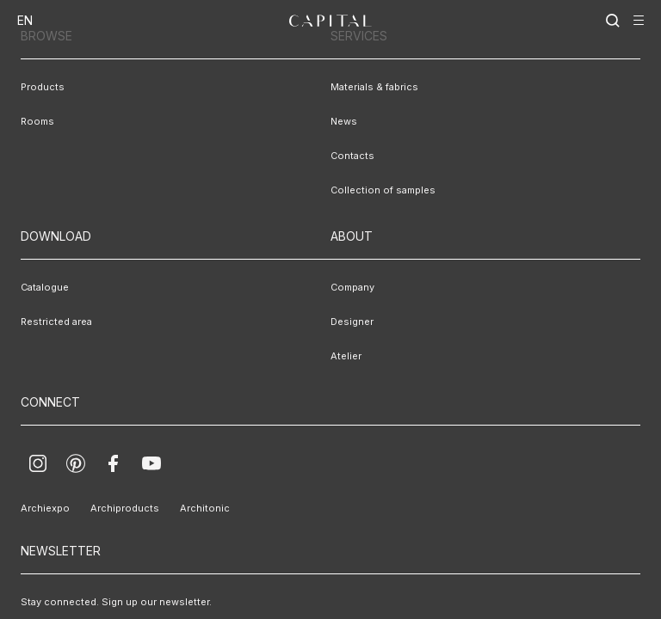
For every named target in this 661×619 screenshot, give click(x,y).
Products (43, 87)
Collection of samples (383, 190)
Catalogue (45, 287)
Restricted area (56, 322)
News (343, 121)
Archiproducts (124, 508)
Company (352, 287)
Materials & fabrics (374, 87)
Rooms (37, 121)
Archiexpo (45, 508)
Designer (352, 322)
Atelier (345, 356)
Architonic (205, 508)
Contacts (352, 156)
